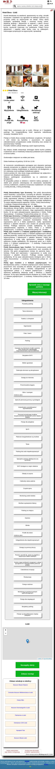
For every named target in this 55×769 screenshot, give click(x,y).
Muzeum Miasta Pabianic (20, 685)
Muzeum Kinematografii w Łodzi (20, 707)
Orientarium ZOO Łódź (20, 723)
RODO (46, 764)
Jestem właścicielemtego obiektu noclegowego (12, 751)
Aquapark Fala (20, 730)
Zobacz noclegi (27, 674)
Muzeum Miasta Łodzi (20, 738)
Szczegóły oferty (27, 665)
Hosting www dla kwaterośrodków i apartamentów (32, 751)
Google (27, 761)
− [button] (5, 633)
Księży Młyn (20, 700)
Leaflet (39, 658)
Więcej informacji (39, 292)
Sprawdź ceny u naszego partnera (39, 286)
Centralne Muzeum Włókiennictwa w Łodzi (20, 692)
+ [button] (5, 630)
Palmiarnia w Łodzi (20, 715)
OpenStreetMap (47, 658)
